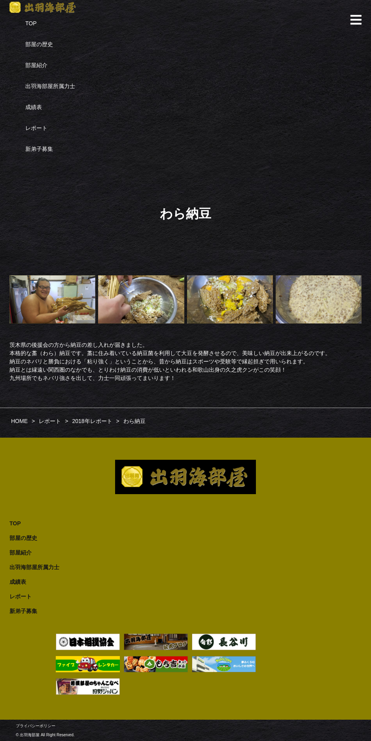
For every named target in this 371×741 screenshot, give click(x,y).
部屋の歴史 (39, 44)
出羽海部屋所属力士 (50, 86)
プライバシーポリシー (35, 726)
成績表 (33, 107)
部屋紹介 (36, 65)
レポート (36, 128)
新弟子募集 (39, 149)
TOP (31, 23)
